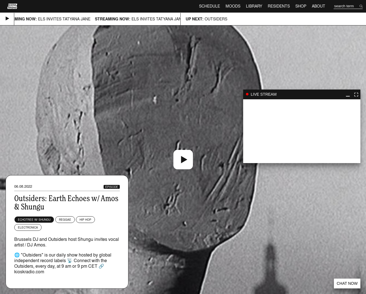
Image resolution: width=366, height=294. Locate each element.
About (318, 6)
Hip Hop (85, 220)
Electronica (28, 227)
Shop (300, 6)
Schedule (209, 6)
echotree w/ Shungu (34, 220)
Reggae (65, 220)
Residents (279, 6)
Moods (233, 6)
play (301, 131)
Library (254, 6)
